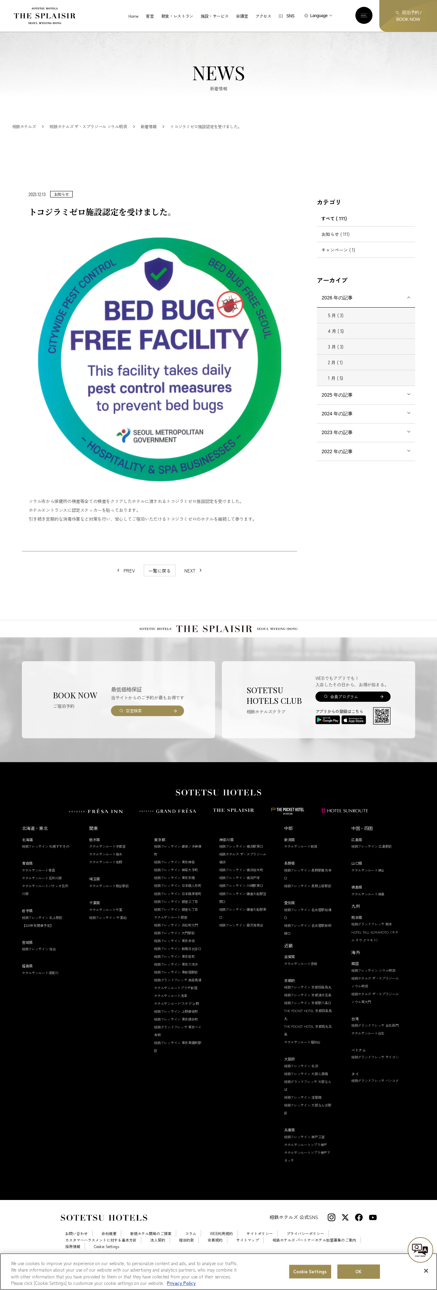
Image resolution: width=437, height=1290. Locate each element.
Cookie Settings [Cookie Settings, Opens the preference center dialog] (310, 1274)
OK (358, 1274)
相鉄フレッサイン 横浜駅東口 (241, 859)
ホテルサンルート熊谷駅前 (109, 899)
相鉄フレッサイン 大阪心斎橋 (306, 1087)
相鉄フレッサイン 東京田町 (174, 970)
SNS (290, 16)
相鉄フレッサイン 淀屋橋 (302, 1110)
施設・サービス (214, 16)
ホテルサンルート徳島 (367, 907)
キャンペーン (338, 263)
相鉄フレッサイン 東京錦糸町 (176, 1032)
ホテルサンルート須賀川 (40, 986)
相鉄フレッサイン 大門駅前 (174, 946)
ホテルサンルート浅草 (170, 1009)
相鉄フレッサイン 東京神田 (174, 875)
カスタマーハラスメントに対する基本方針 (101, 1254)
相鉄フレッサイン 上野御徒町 (176, 1024)
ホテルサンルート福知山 (302, 1055)
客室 (150, 16)
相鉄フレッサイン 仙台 (39, 962)
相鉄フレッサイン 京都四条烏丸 (308, 1000)
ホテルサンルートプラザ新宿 (175, 1001)
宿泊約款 (186, 1254)
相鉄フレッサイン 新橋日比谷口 (177, 962)
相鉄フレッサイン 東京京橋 (174, 891)
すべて (334, 232)
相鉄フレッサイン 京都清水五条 (308, 1008)
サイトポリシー (259, 1247)
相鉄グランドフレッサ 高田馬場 (177, 993)
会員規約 (215, 1254)
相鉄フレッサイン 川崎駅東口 (241, 899)
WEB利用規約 (221, 1247)
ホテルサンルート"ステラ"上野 (176, 1017)
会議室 (242, 16)
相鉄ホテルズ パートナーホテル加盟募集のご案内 (314, 1254)
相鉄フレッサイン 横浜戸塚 (239, 891)
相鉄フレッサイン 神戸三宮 (304, 1150)
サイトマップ (247, 1254)
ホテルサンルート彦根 (300, 977)
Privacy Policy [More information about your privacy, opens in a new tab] (181, 1286)
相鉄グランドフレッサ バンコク (375, 1094)
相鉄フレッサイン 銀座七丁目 (176, 922)
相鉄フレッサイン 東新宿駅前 (176, 985)
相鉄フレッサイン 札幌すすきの (45, 859)
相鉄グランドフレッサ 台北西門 (375, 1038)
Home (133, 16)
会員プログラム (344, 710)
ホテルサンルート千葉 (105, 923)
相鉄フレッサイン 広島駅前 (371, 859)
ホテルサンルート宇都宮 (107, 859)
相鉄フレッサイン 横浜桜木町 (241, 883)
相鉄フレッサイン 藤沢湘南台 (241, 938)
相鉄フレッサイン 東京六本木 (176, 977)
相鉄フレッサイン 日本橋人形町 (177, 899)
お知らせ (335, 247)
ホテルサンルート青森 (38, 883)
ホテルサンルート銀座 (170, 930)
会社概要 (108, 1247)
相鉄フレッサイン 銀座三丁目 (176, 915)
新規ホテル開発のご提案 (150, 1247)
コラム (190, 1247)
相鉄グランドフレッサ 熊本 (371, 937)
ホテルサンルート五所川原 (41, 891)
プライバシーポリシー (305, 1247)
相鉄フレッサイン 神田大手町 (176, 883)
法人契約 (157, 1254)
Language (319, 15)
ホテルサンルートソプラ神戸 (305, 1158)
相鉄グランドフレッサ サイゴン (375, 1070)
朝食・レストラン (177, 16)
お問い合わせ (76, 1247)
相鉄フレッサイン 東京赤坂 (174, 954)
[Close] (426, 1273)
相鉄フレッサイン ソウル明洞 (373, 984)
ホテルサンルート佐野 (105, 875)
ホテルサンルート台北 (367, 1046)
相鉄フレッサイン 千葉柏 (107, 931)
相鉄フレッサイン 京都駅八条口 (308, 1016)
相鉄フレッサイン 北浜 (301, 1079)
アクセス (263, 16)
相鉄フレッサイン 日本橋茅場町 (177, 907)
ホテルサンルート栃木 (105, 867)
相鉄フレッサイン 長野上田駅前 (308, 899)
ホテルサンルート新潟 (300, 859)
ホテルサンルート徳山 (367, 883)
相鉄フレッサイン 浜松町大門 (176, 938)
